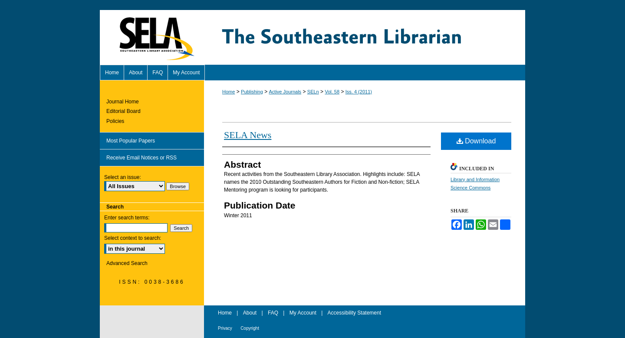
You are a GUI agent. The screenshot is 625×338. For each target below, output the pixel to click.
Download (476, 141)
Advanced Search (127, 263)
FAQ (273, 313)
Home (228, 91)
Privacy (225, 328)
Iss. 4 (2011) (358, 91)
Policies (115, 121)
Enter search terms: (127, 218)
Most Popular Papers (130, 141)
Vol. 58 (332, 91)
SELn (313, 91)
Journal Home (122, 102)
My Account (302, 313)
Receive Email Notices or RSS (141, 158)
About (250, 313)
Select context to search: (132, 238)
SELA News (247, 134)
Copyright (249, 328)
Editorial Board (123, 111)
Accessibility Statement (354, 313)
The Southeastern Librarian (364, 37)
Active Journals (285, 91)
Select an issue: (122, 177)
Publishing (252, 91)
